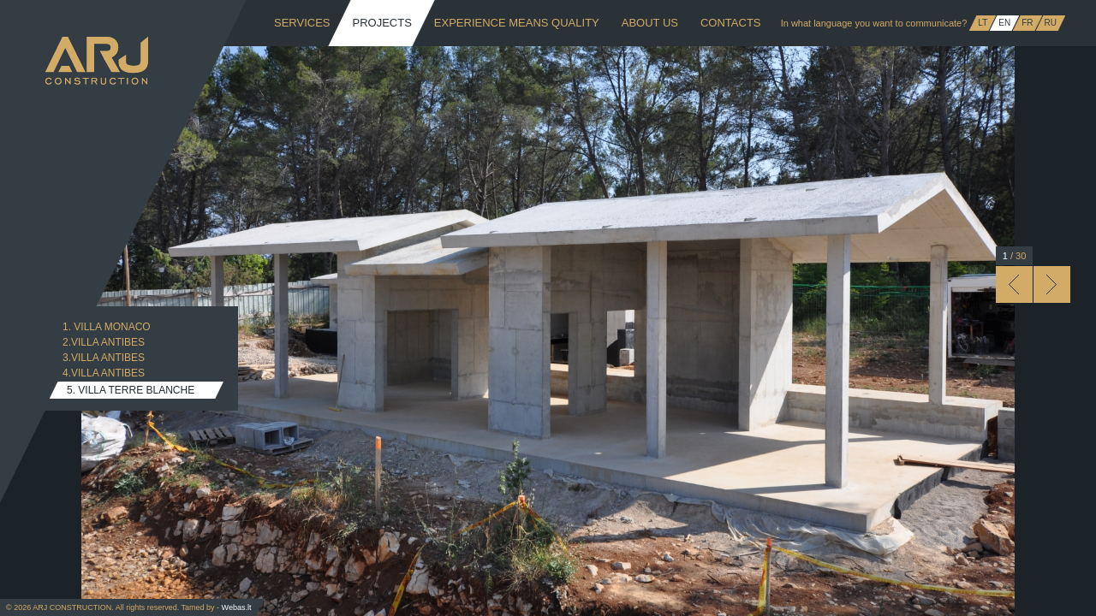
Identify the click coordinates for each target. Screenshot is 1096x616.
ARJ (96, 61)
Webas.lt (237, 607)
